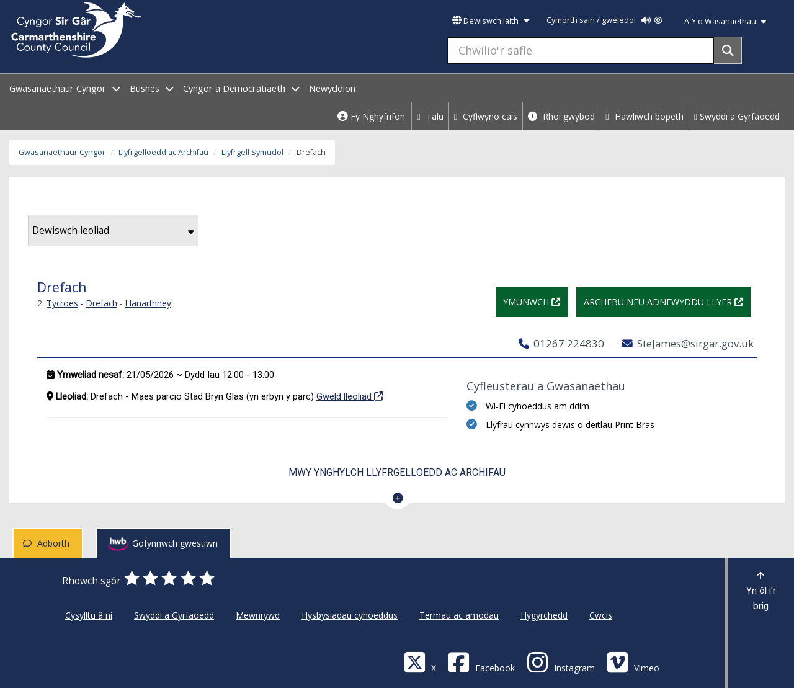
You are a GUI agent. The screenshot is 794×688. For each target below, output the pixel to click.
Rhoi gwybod (561, 116)
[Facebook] (481, 662)
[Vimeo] (633, 662)
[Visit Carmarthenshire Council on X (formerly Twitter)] (420, 662)
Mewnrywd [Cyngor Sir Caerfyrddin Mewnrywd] (258, 615)
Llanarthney (148, 303)
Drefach (101, 303)
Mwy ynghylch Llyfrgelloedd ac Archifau (397, 472)
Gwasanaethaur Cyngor (62, 152)
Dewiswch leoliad (113, 230)
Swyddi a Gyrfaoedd (737, 116)
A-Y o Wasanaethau (725, 21)
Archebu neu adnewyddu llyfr (667, 300)
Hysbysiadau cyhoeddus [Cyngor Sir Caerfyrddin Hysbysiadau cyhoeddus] (349, 615)
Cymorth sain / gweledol (604, 20)
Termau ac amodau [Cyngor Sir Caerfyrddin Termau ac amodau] (459, 615)
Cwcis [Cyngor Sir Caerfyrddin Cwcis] (600, 615)
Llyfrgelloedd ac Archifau (163, 152)
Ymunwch (535, 300)
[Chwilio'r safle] (581, 50)
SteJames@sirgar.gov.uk (688, 343)
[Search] (728, 50)
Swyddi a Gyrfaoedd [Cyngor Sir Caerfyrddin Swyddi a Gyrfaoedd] (174, 615)
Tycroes (62, 303)
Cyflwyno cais (486, 116)
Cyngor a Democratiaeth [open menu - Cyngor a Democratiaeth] (241, 88)
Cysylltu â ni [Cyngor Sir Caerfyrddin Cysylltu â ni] (88, 615)
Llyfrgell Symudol (252, 152)
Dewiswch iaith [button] (490, 21)
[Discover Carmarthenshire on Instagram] (561, 662)
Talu (430, 116)
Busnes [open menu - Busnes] (152, 88)
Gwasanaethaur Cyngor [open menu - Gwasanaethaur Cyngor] (64, 88)
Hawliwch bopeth (644, 116)
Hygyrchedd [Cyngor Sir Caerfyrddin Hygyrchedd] (544, 615)
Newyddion (332, 88)
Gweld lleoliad (349, 395)
